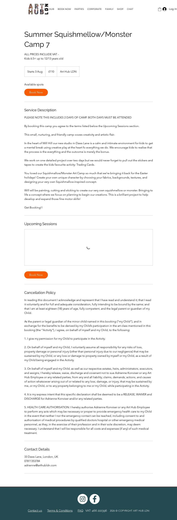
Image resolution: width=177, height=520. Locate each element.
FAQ (80, 510)
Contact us (35, 510)
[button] (159, 9)
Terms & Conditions (60, 510)
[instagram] (83, 499)
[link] (36, 92)
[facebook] (94, 499)
